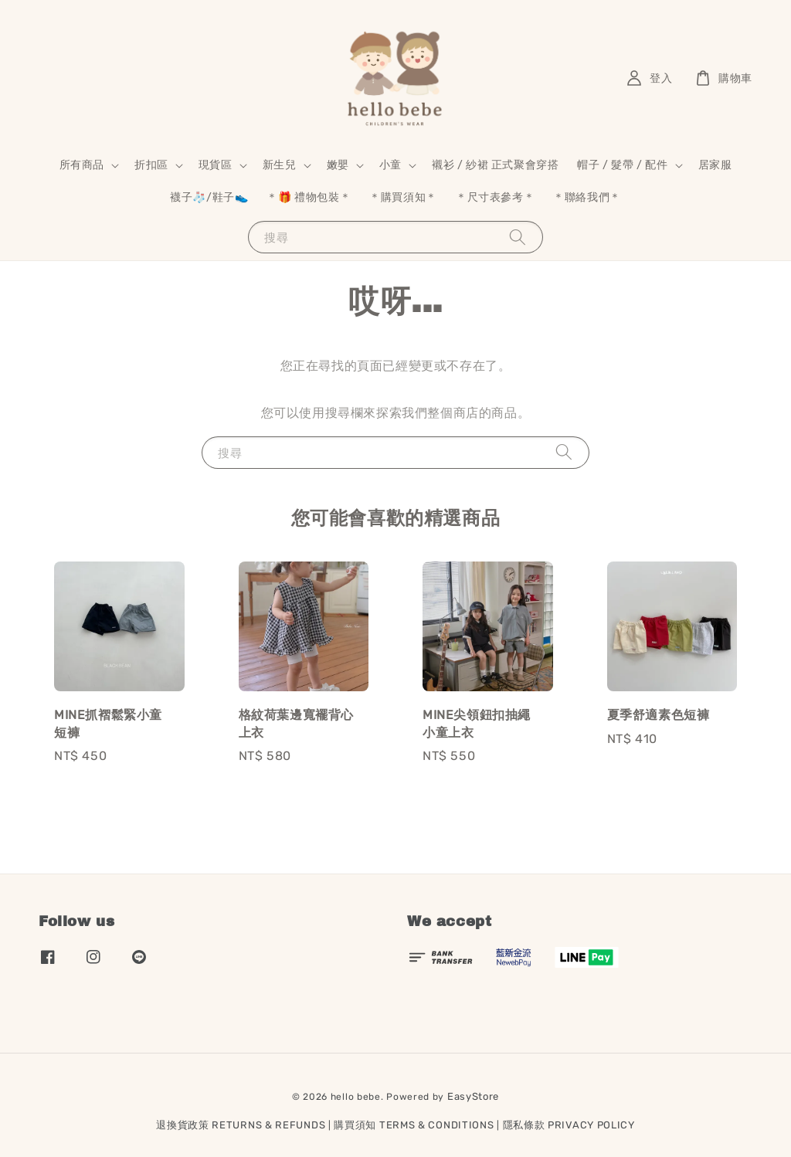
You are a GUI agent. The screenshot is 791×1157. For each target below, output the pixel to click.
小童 (390, 164)
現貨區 (216, 164)
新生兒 (280, 164)
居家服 (715, 164)
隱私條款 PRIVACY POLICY (569, 1125)
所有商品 (81, 164)
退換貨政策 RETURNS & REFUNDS (240, 1125)
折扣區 (151, 164)
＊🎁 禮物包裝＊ (308, 197)
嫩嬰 (338, 164)
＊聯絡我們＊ (587, 197)
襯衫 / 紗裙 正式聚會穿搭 (495, 164)
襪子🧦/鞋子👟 (209, 197)
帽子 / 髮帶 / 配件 (622, 164)
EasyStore (473, 1096)
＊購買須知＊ (403, 197)
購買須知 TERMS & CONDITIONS (414, 1125)
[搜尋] (517, 237)
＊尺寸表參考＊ (495, 197)
